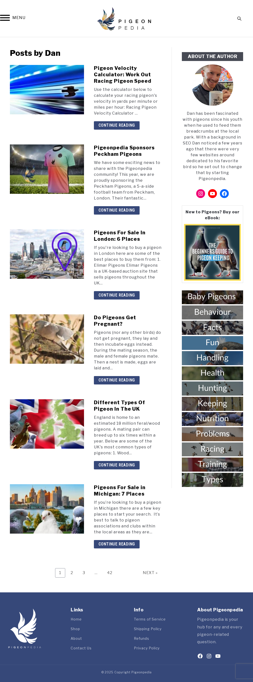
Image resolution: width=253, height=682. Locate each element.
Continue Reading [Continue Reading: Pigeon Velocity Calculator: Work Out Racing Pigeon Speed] (117, 125)
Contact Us (81, 648)
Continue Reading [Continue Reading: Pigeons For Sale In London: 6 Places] (117, 295)
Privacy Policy (147, 648)
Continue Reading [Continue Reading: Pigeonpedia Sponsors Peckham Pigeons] (117, 210)
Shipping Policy (148, 629)
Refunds (141, 638)
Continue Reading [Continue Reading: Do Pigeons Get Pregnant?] (117, 380)
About (76, 638)
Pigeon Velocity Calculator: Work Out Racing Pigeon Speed (122, 74)
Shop (75, 629)
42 (111, 572)
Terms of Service (150, 619)
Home (76, 619)
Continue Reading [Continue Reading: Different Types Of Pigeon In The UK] (117, 465)
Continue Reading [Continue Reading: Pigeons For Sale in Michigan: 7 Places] (117, 544)
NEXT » (150, 572)
